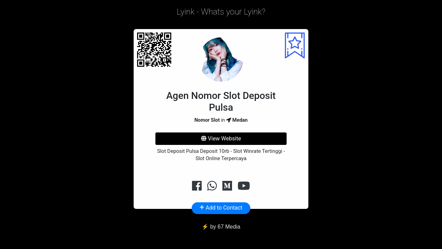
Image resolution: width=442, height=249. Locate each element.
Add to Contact (221, 207)
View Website (221, 138)
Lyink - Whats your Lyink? (221, 12)
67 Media (229, 227)
